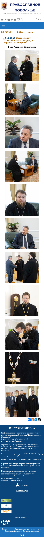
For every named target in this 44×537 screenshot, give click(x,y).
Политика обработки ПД (11, 478)
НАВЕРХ (24, 485)
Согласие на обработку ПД (11, 480)
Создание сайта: (21, 517)
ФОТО (20, 32)
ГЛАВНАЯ (6, 32)
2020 (30, 32)
